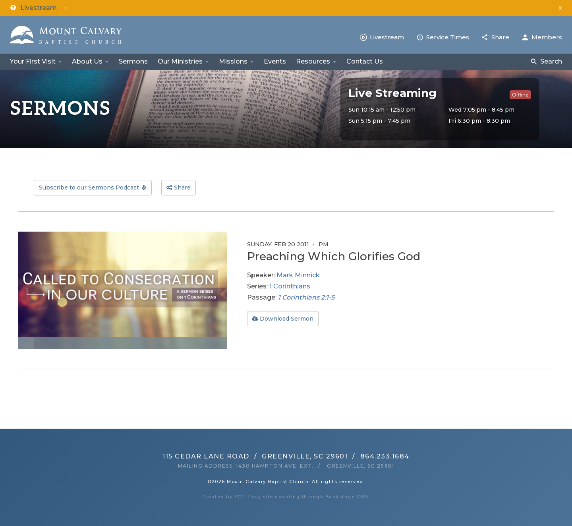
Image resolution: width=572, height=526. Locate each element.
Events (275, 61)
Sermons (133, 61)
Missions (233, 61)
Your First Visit (33, 61)
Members (546, 37)
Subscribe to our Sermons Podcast (89, 187)
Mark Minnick (298, 275)
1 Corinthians (289, 286)
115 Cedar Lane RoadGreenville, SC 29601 (255, 456)
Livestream (387, 37)
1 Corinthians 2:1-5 (306, 297)
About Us (87, 61)
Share (500, 37)
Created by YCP (223, 496)
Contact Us (364, 61)
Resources (313, 61)
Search (551, 61)
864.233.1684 (385, 456)
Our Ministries (180, 61)
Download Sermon (286, 318)
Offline (520, 95)
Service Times (447, 37)
